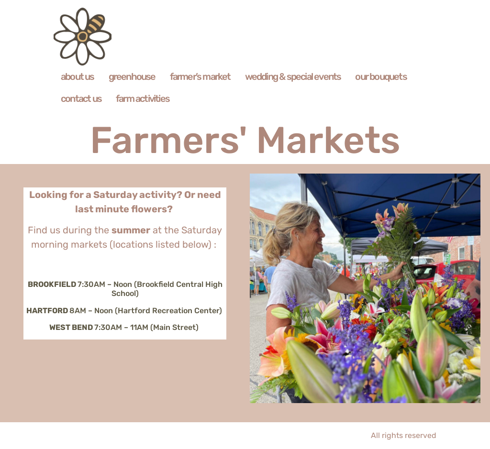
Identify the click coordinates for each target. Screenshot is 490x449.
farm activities (142, 98)
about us (77, 76)
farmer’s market (200, 76)
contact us (81, 98)
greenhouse (132, 76)
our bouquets (380, 76)
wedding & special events (293, 76)
